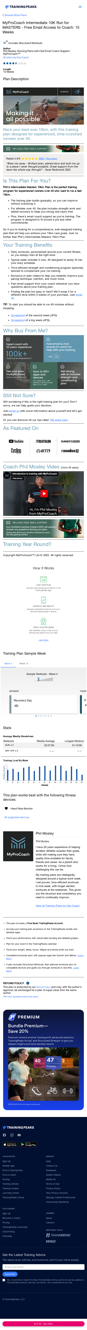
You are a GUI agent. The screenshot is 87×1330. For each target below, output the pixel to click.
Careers (50, 1222)
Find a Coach (9, 1175)
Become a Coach (12, 1218)
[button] (36, 716)
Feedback (51, 1170)
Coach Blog (9, 1231)
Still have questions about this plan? (21, 996)
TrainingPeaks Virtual (13, 1197)
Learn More (43, 640)
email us (14, 410)
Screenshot (18, 315)
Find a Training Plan (13, 1170)
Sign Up (7, 1161)
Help (48, 1161)
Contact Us (52, 1166)
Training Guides (10, 1188)
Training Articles (11, 1184)
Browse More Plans (16, 15)
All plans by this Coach (16, 57)
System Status (53, 1175)
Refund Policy (43, 987)
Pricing (6, 1179)
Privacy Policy (53, 1188)
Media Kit (51, 1179)
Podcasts (7, 1236)
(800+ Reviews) (48, 158)
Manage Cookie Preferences (60, 1197)
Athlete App (8, 1166)
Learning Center (11, 1193)
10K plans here (59, 420)
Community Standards (57, 1202)
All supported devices (16, 817)
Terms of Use (52, 1184)
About (49, 1218)
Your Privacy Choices (57, 1193)
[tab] (8, 663)
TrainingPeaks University (15, 1227)
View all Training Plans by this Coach (57, 905)
